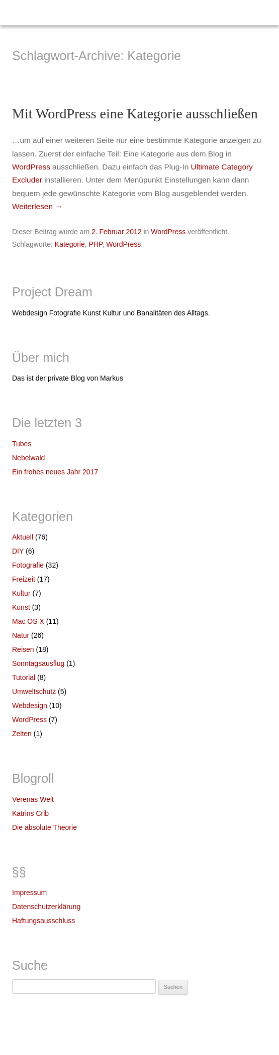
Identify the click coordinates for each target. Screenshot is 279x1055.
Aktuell (22, 537)
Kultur (21, 593)
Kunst (21, 607)
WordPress (31, 166)
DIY (18, 551)
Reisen (23, 649)
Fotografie (28, 565)
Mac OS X (28, 621)
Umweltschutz (34, 691)
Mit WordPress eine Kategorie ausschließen (135, 113)
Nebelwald (28, 458)
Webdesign (29, 705)
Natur (20, 635)
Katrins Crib (30, 813)
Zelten (22, 734)
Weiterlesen (37, 206)
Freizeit (23, 579)
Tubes (21, 444)
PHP (96, 244)
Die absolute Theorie (44, 827)
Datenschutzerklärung (46, 907)
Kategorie (70, 244)
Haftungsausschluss (43, 921)
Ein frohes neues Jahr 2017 (55, 472)
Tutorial (23, 677)
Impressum (29, 893)
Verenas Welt (33, 799)
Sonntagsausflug (38, 663)
